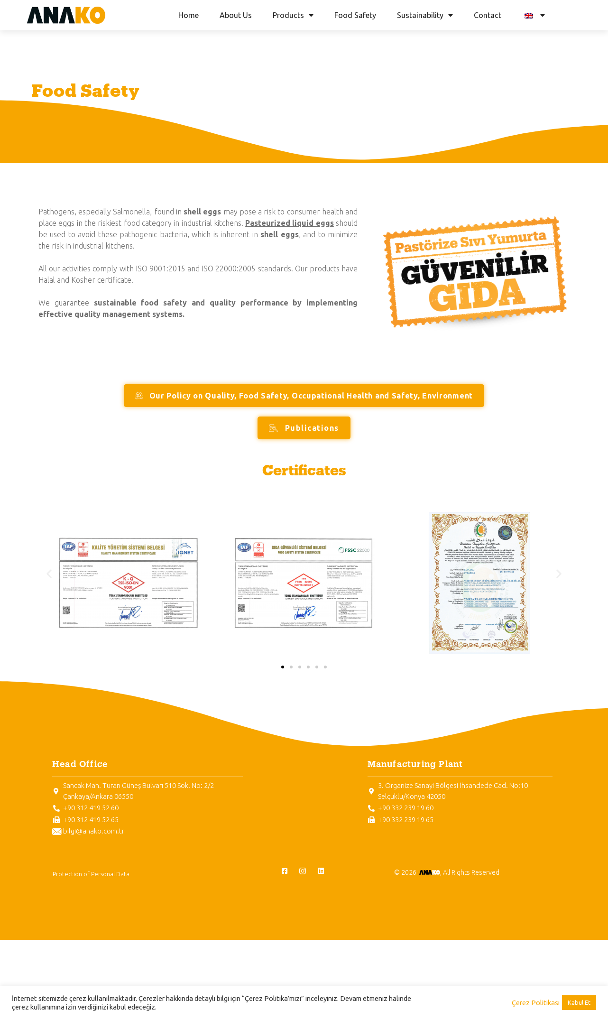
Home (188, 15)
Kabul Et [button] (579, 1002)
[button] (49, 573)
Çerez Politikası (536, 1003)
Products (293, 15)
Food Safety (355, 15)
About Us (236, 15)
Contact (487, 15)
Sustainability (425, 15)
